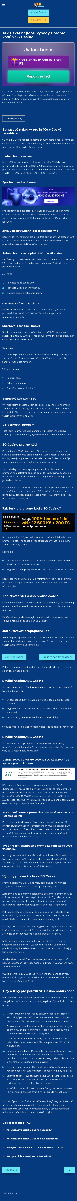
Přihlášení (11, 1170)
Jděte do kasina (14, 657)
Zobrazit (17, 118)
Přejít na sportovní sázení (57, 657)
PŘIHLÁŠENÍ (38, 12)
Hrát (69, 1170)
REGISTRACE (38, 20)
